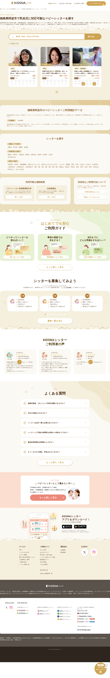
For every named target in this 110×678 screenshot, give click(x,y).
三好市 (50, 154)
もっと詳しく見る (58, 462)
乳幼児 (73, 167)
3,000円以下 (29, 167)
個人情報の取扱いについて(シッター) (22, 637)
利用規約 (8, 637)
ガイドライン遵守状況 (70, 637)
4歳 (50, 167)
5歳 (53, 167)
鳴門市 (15, 154)
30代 (86, 167)
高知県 (26, 147)
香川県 (15, 147)
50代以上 (96, 167)
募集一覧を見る (59, 321)
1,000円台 (95, 164)
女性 (77, 164)
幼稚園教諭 (23, 164)
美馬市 (45, 154)
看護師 (68, 164)
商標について (18, 639)
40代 (90, 167)
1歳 (39, 167)
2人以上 (82, 164)
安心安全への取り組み (65, 3)
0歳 (35, 167)
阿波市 (40, 154)
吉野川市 (33, 154)
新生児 (67, 167)
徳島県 (10, 147)
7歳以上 (61, 167)
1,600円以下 (11, 167)
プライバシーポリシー (57, 637)
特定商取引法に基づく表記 (6, 639)
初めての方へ (52, 3)
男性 (72, 164)
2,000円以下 (20, 167)
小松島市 (21, 154)
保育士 (17, 164)
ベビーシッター (42, 22)
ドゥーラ (62, 164)
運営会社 (2, 637)
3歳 (46, 167)
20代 (81, 167)
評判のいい (11, 169)
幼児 (77, 167)
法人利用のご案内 (79, 3)
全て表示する (12, 157)
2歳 (42, 167)
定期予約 (10, 164)
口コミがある (20, 169)
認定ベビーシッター (34, 164)
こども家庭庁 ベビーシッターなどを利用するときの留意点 (92, 637)
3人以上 (88, 164)
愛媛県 (21, 147)
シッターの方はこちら (97, 3)
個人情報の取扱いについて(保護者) (41, 637)
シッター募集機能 (66, 287)
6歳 (57, 167)
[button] (45, 314)
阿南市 (27, 154)
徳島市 (10, 154)
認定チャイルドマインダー (50, 164)
